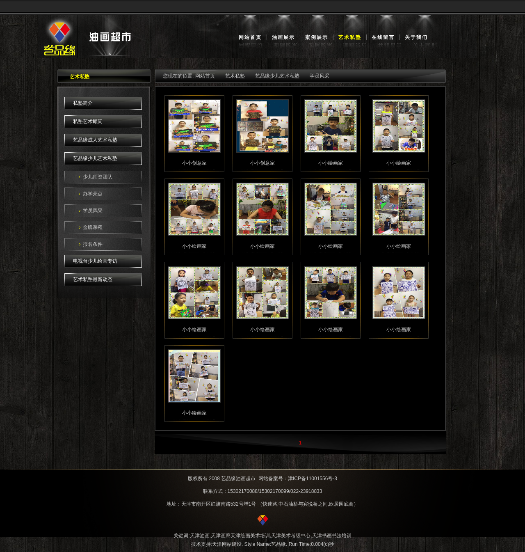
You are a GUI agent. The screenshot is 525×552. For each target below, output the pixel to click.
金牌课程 (93, 227)
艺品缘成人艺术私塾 (95, 140)
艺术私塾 (349, 37)
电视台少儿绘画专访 (95, 261)
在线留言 (383, 37)
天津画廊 (221, 535)
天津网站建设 (227, 544)
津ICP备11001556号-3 (312, 478)
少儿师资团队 (97, 177)
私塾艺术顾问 (88, 121)
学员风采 (93, 210)
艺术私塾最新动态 (92, 279)
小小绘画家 (330, 163)
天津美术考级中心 (290, 535)
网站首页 (250, 37)
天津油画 (200, 535)
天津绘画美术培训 (250, 535)
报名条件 (93, 244)
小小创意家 (194, 163)
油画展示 (283, 37)
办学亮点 (93, 194)
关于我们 (416, 37)
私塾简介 (83, 103)
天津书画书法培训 (332, 535)
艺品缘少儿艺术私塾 (95, 158)
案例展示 (316, 37)
